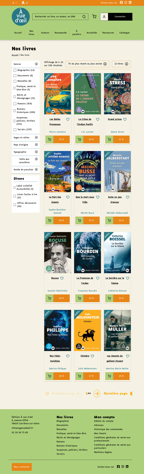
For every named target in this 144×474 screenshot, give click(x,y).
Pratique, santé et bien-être (71, 433)
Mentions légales (103, 452)
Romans (61, 442)
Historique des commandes (108, 429)
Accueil (15, 55)
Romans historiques (67, 446)
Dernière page (119, 394)
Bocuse (55, 278)
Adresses (98, 425)
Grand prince (115, 119)
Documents (62, 425)
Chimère (85, 356)
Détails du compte (103, 421)
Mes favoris (100, 433)
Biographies (63, 421)
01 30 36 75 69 (20, 433)
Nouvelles (62, 429)
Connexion (112, 16)
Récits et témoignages (68, 438)
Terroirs (61, 454)
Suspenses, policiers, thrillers (72, 450)
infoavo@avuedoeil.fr (22, 428)
